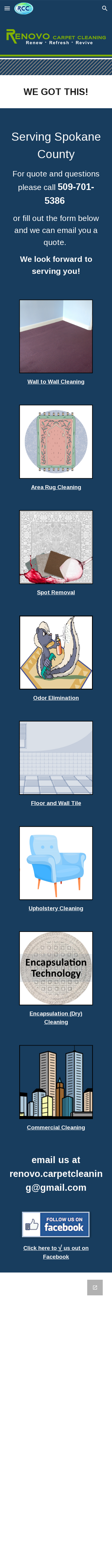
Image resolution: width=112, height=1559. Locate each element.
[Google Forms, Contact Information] (56, 1416)
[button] (7, 8)
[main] (56, 91)
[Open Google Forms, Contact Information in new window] (95, 1287)
